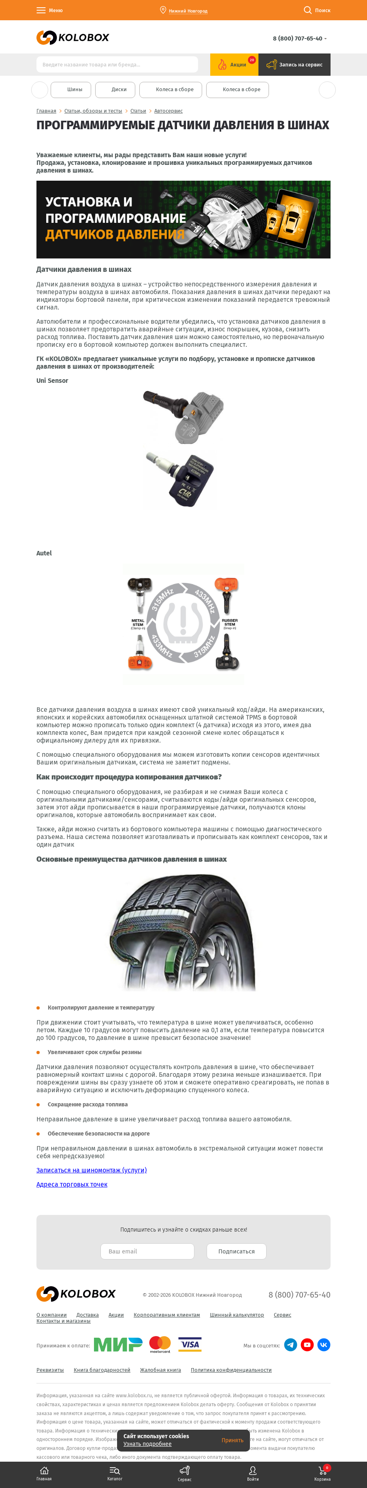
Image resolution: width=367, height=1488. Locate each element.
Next (327, 89)
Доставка (88, 1315)
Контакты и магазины (63, 1321)
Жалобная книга (160, 1370)
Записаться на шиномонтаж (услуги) (91, 1170)
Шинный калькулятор (237, 1315)
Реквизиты (50, 1370)
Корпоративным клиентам (167, 1315)
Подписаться (236, 1251)
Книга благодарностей (102, 1370)
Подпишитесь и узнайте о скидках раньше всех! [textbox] (183, 1229)
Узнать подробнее (148, 1444)
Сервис (282, 1315)
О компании (51, 1315)
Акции (116, 1315)
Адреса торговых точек (71, 1184)
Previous (39, 89)
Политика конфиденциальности (231, 1370)
